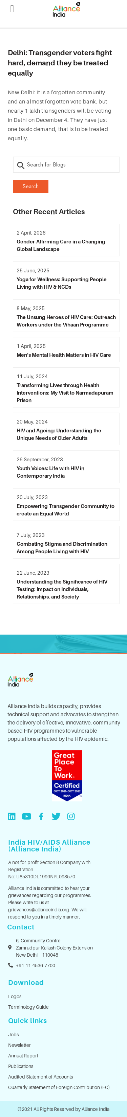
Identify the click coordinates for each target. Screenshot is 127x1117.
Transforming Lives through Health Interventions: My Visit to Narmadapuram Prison (65, 392)
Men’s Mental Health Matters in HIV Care (64, 355)
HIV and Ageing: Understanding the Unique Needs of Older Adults (59, 434)
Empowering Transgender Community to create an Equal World (65, 509)
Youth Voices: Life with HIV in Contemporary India (50, 472)
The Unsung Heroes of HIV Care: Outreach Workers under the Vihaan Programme (66, 321)
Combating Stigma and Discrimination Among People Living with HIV (62, 547)
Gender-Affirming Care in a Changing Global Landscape (61, 245)
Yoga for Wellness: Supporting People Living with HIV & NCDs (62, 283)
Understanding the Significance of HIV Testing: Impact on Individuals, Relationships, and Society (62, 589)
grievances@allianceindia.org (38, 909)
